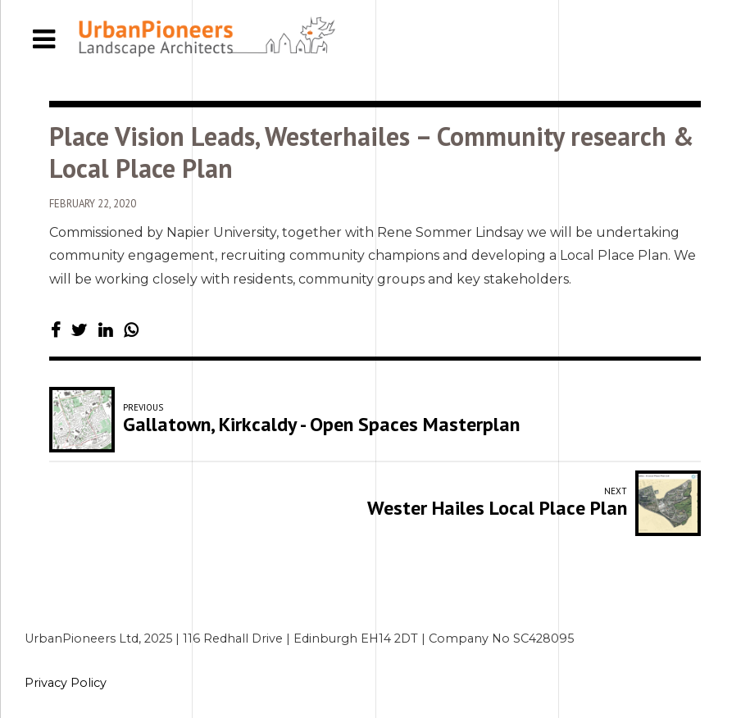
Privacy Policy (66, 682)
